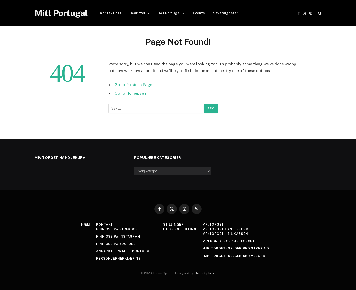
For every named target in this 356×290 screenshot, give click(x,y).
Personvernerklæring (118, 258)
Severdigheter (225, 13)
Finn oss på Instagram (118, 236)
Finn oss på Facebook (117, 229)
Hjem (85, 224)
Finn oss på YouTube (116, 244)
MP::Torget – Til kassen (225, 234)
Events (199, 13)
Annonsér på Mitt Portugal (123, 251)
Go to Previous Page (133, 84)
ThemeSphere (204, 273)
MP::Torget (213, 224)
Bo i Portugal (169, 13)
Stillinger (173, 224)
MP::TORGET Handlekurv (225, 229)
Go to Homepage (130, 93)
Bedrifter (137, 13)
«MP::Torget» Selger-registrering (235, 248)
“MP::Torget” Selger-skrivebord (233, 256)
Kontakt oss (110, 13)
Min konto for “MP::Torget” (229, 241)
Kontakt (104, 224)
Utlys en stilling (179, 229)
